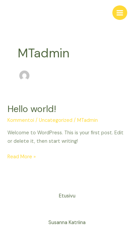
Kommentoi (20, 120)
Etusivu (67, 196)
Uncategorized (55, 120)
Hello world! (31, 109)
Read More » (21, 156)
